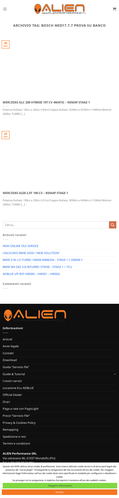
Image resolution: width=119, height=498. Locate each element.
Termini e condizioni (16, 443)
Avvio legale (11, 346)
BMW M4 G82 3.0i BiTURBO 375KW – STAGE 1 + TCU (37, 267)
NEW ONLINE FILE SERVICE (21, 246)
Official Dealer (12, 395)
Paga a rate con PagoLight (21, 409)
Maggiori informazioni (60, 485)
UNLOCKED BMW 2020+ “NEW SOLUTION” (31, 253)
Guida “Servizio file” (16, 367)
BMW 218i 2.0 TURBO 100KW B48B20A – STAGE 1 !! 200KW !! (42, 260)
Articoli (7, 339)
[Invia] (112, 224)
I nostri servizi (12, 381)
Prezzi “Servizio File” (16, 416)
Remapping (10, 430)
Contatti (8, 353)
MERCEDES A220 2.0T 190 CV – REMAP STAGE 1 (35, 193)
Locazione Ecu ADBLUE (18, 388)
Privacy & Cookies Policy (19, 423)
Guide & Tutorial (14, 374)
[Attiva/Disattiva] (114, 374)
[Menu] (5, 9)
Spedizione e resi (14, 437)
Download (10, 360)
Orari (6, 402)
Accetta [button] (59, 492)
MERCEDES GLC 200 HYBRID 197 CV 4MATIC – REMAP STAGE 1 (46, 102)
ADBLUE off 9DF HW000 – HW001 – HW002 (31, 274)
